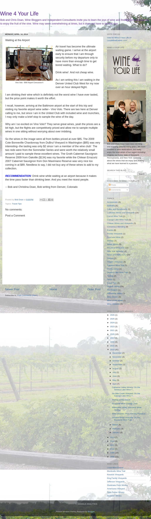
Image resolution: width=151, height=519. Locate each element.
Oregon (110, 258)
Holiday (110, 241)
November (117, 357)
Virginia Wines (113, 286)
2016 (112, 342)
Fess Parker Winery (115, 492)
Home (53, 289)
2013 (112, 437)
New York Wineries (115, 251)
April (114, 384)
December (117, 353)
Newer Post (12, 289)
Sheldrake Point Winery (117, 485)
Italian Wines (112, 244)
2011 (112, 445)
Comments (115, 190)
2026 (112, 315)
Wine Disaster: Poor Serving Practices (129, 414)
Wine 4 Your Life (19, 14)
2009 (112, 453)
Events (110, 230)
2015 (112, 346)
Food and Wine (114, 237)
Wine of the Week (115, 300)
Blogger (91, 511)
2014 (112, 349)
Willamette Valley (114, 293)
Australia (111, 206)
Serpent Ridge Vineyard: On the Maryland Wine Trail (126, 418)
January (116, 432)
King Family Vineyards (117, 478)
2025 (112, 319)
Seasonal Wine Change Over (125, 403)
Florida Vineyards (114, 234)
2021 (112, 330)
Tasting (110, 276)
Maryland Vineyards (115, 248)
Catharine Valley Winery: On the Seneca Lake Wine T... (126, 388)
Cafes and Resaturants (117, 209)
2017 (112, 338)
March (115, 425)
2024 (112, 322)
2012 (112, 441)
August (115, 368)
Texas (109, 279)
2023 (112, 326)
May (114, 380)
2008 (112, 457)
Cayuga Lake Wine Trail (117, 220)
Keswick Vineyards (115, 475)
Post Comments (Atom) (27, 295)
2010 (112, 449)
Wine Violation (113, 304)
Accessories (112, 202)
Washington (112, 290)
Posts (112, 185)
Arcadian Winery (114, 496)
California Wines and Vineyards (121, 213)
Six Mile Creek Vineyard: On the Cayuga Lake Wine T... (126, 394)
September (117, 364)
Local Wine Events (115, 467)
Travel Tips (17, 204)
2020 (112, 334)
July (114, 372)
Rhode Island (113, 269)
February (116, 429)
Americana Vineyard (116, 489)
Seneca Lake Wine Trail (117, 272)
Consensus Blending (116, 227)
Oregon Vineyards (115, 262)
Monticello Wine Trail (116, 471)
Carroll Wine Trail (114, 216)
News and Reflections (116, 255)
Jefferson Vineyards (115, 482)
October (116, 361)
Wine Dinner (112, 297)
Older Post (93, 289)
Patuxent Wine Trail (115, 265)
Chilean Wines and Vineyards (120, 223)
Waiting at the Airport (121, 400)
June (114, 376)
